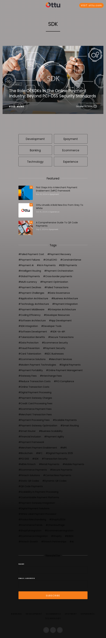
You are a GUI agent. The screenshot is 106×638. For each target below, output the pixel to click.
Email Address (26, 578)
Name (21, 564)
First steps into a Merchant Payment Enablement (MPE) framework (56, 189)
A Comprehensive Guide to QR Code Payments (57, 224)
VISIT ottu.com (91, 5)
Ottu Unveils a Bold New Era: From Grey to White (59, 206)
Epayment (54, 194)
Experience (54, 211)
